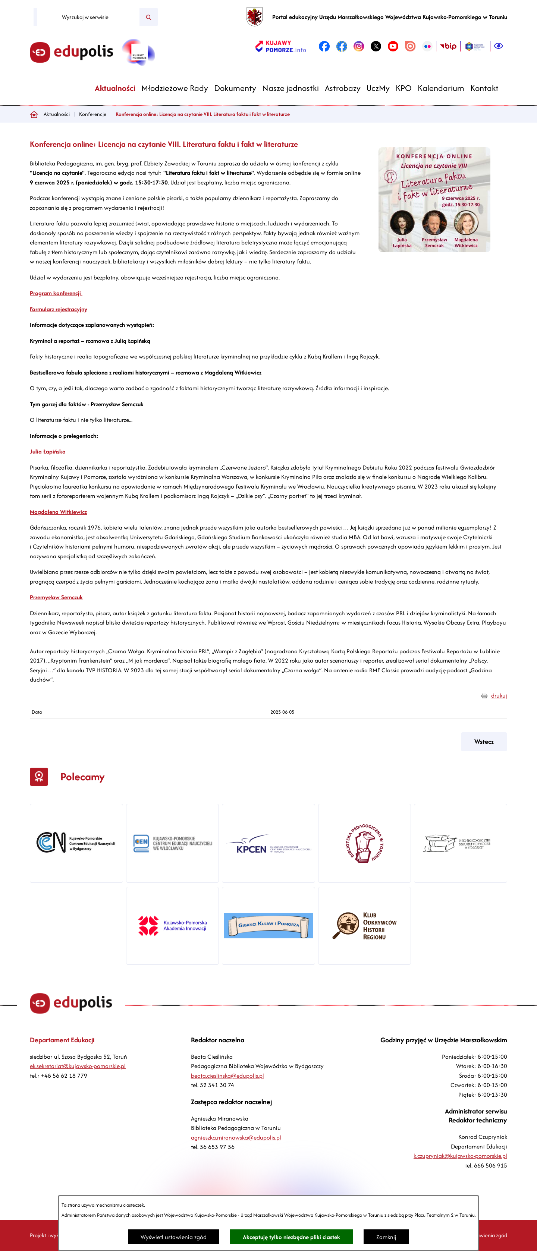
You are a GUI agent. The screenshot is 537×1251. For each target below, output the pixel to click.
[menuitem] (115, 88)
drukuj (499, 695)
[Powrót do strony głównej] (34, 114)
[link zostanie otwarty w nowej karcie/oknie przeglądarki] (280, 46)
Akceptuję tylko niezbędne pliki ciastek (291, 1237)
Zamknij (386, 1237)
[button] (434, 250)
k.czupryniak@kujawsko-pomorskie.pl (460, 1156)
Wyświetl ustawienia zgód (174, 1237)
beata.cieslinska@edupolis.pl (227, 1075)
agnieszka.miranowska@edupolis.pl (236, 1137)
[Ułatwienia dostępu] (499, 46)
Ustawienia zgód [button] (488, 1235)
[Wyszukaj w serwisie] (88, 17)
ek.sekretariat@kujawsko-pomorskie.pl (78, 1066)
